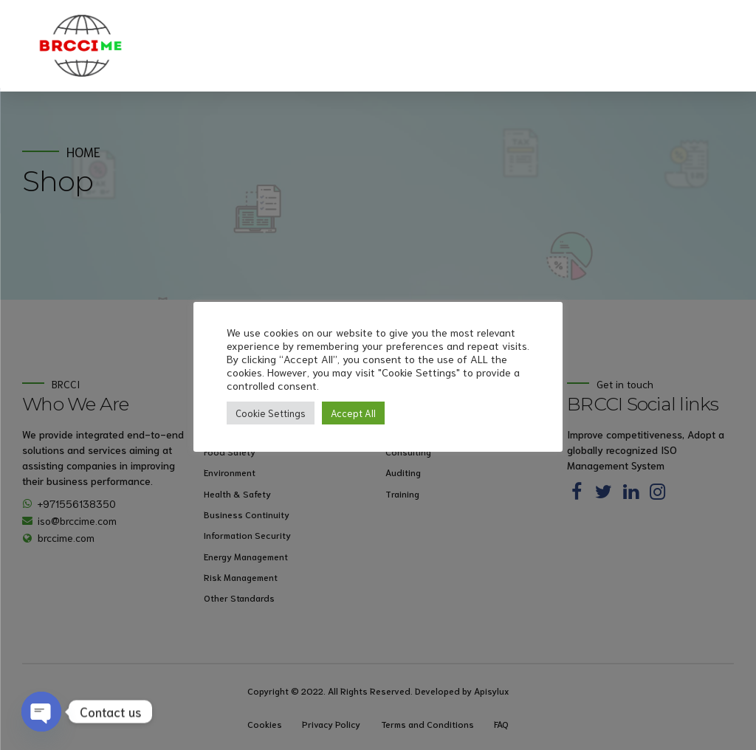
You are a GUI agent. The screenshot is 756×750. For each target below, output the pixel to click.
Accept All (353, 413)
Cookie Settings (271, 413)
